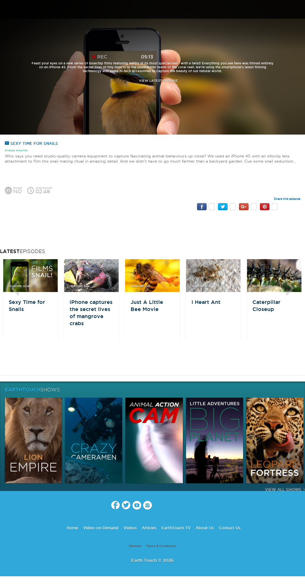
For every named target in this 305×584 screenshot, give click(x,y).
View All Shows (283, 489)
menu (7, 10)
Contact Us (230, 528)
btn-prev (15, 288)
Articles (149, 528)
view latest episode (158, 80)
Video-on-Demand (100, 528)
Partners (135, 546)
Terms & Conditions (161, 546)
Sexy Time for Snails (31, 143)
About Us (205, 528)
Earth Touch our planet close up (152, 9)
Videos (130, 528)
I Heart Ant (206, 302)
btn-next (290, 288)
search (297, 10)
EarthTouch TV (176, 528)
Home (72, 528)
